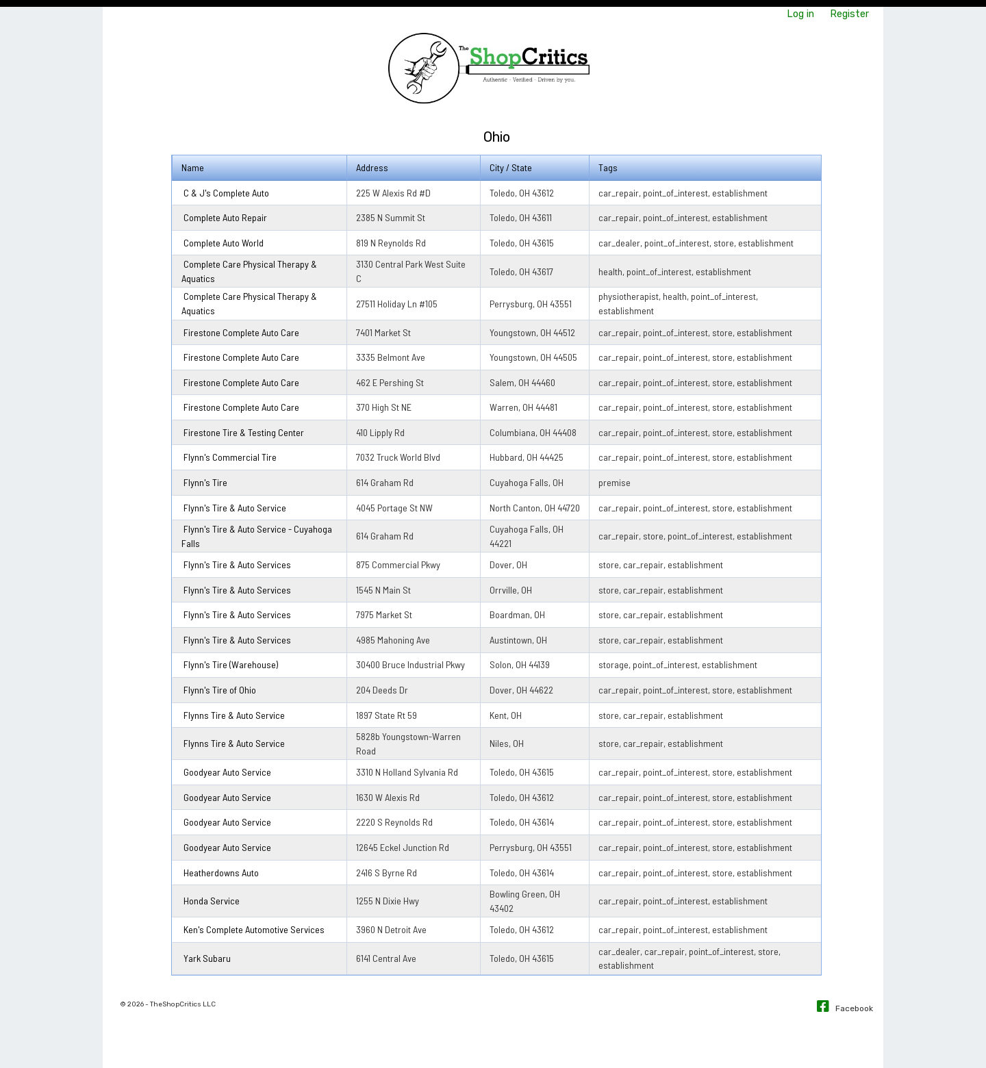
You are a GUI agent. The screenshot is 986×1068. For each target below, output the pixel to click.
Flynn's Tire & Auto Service (235, 507)
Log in (800, 14)
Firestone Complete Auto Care (241, 332)
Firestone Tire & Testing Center (244, 432)
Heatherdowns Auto (221, 872)
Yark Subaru (207, 958)
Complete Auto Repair (225, 217)
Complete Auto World (224, 243)
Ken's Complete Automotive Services (254, 929)
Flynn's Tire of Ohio (220, 690)
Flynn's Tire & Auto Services (237, 564)
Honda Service (212, 900)
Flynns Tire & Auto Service (234, 715)
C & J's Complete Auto (226, 193)
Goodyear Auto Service (227, 772)
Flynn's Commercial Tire (230, 457)
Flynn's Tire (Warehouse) (231, 664)
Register (849, 14)
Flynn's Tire (205, 482)
